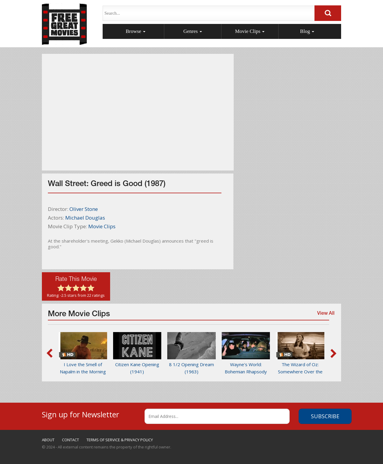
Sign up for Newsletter (80, 413)
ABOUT (48, 439)
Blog (307, 31)
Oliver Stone (83, 209)
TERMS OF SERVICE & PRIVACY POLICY (119, 439)
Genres (192, 31)
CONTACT (70, 439)
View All (324, 316)
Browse (135, 31)
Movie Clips (250, 31)
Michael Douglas (85, 217)
